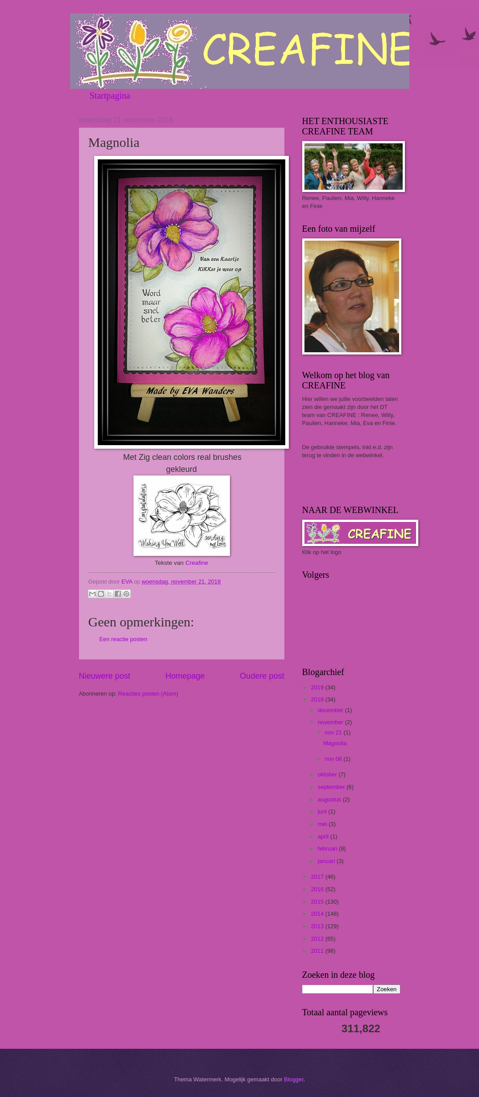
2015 (318, 901)
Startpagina (110, 95)
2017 (318, 876)
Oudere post (262, 676)
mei (323, 824)
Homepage (184, 676)
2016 (318, 889)
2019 (318, 687)
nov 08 (334, 758)
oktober (328, 774)
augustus (330, 799)
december (331, 710)
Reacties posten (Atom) (148, 693)
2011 (318, 950)
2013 (318, 926)
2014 (318, 913)
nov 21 (334, 732)
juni (323, 811)
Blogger (294, 1079)
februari (328, 848)
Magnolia (334, 743)
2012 (318, 938)
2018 (318, 699)
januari (327, 861)
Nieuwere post (104, 676)
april (324, 836)
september (332, 787)
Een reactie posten (123, 639)
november (331, 722)
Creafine (196, 562)
